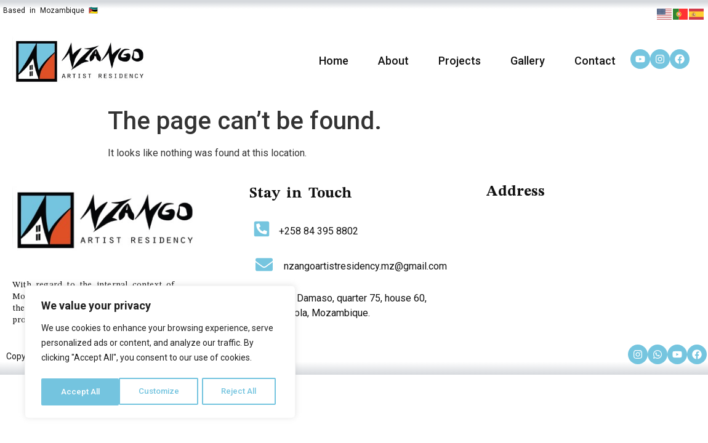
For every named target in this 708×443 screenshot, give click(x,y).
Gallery (527, 60)
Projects (459, 60)
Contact (595, 60)
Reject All (162, 392)
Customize (81, 392)
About (393, 60)
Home (333, 60)
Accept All (241, 392)
